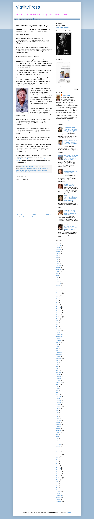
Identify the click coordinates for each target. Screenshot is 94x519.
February (58, 245)
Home (16, 19)
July (57, 255)
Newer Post (19, 214)
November (59, 289)
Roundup (18, 171)
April (57, 261)
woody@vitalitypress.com (62, 27)
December (59, 249)
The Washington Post (26, 171)
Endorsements (29, 19)
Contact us (37, 19)
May (57, 259)
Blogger (69, 512)
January (58, 247)
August (58, 253)
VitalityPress (28, 7)
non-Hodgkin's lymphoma (41, 170)
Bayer (39, 168)
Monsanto (32, 170)
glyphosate (19, 170)
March (57, 243)
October (58, 251)
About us (22, 19)
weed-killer (34, 171)
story (29, 60)
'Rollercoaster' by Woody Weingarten (28, 168)
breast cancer (44, 168)
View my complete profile (62, 121)
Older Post (48, 214)
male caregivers (26, 170)
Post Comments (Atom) (29, 217)
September (59, 269)
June (57, 257)
